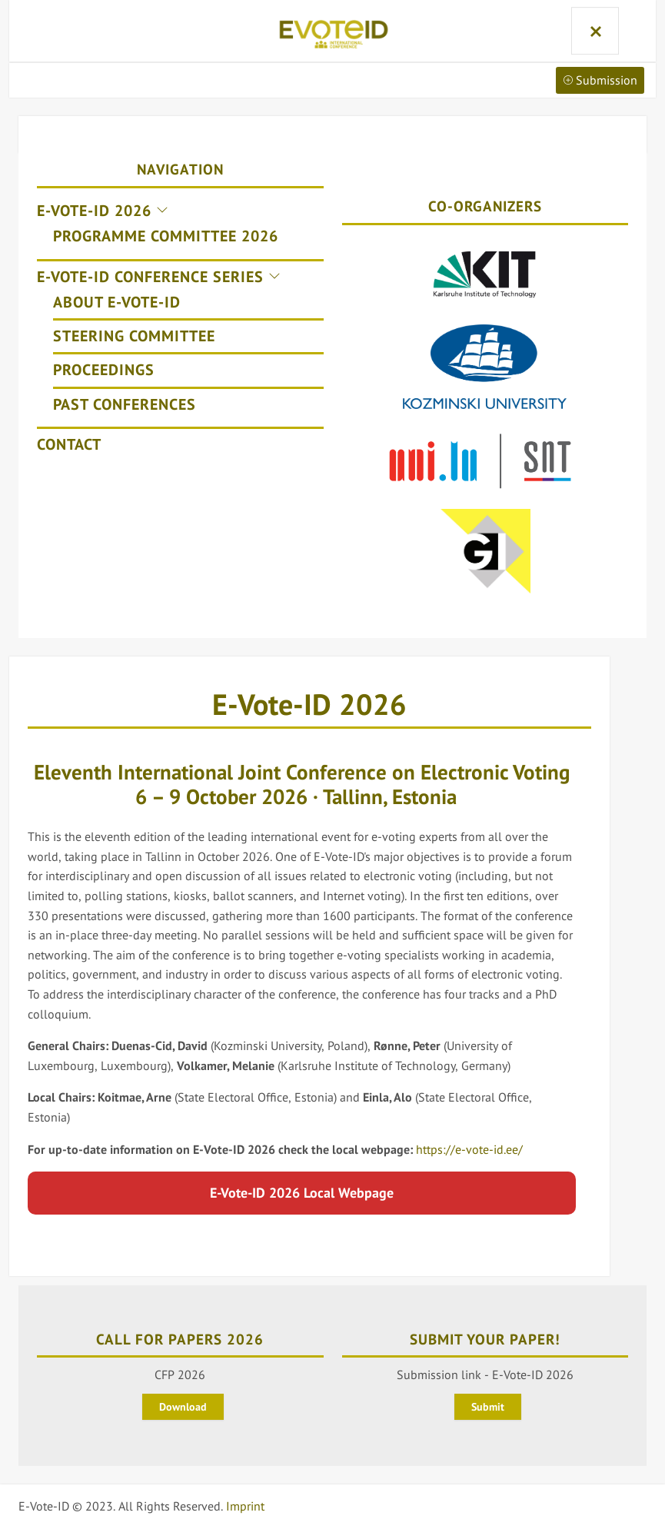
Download (183, 1407)
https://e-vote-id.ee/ (469, 1149)
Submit (487, 1407)
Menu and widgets (594, 30)
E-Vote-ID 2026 (309, 703)
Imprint (245, 1506)
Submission (600, 80)
